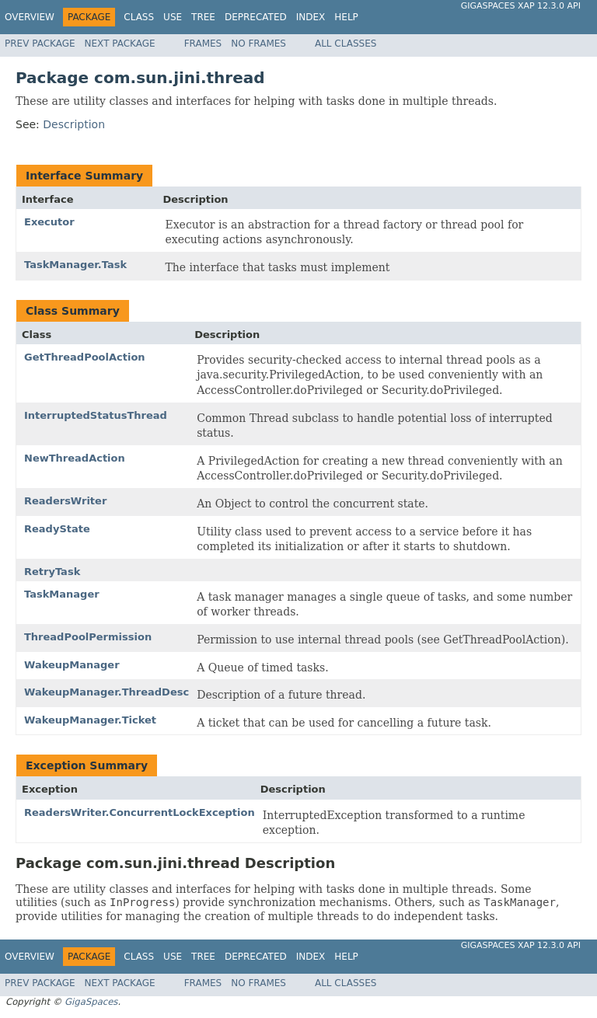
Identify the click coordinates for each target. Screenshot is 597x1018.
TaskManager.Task (75, 264)
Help (346, 17)
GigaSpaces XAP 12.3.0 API (521, 6)
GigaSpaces (91, 1001)
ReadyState (57, 529)
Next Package (120, 43)
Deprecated (256, 17)
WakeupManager (72, 665)
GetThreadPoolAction (84, 357)
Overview (29, 17)
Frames (203, 43)
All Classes (345, 43)
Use (172, 17)
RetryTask (52, 571)
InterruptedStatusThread (95, 415)
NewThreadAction (74, 458)
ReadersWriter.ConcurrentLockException (139, 812)
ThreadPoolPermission (88, 637)
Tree (203, 17)
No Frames (258, 43)
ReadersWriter (65, 501)
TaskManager (62, 594)
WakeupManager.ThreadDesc (106, 692)
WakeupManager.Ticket (90, 720)
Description (74, 124)
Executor (49, 222)
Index (311, 17)
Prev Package (40, 43)
